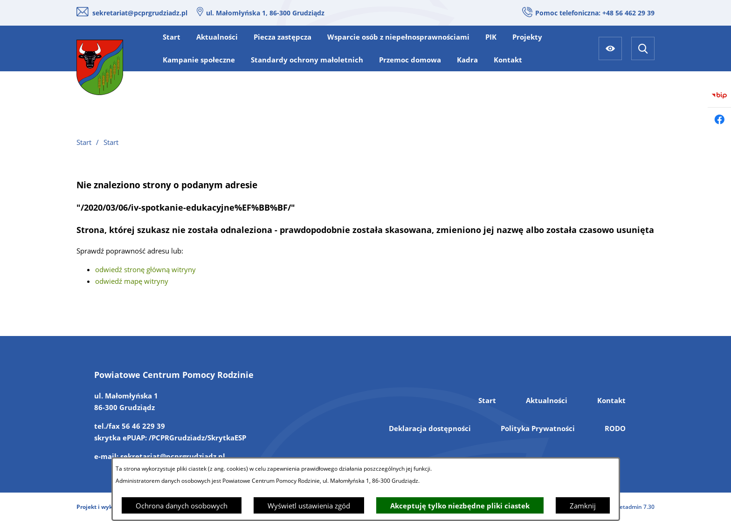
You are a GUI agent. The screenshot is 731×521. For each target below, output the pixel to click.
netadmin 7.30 (635, 507)
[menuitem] (171, 36)
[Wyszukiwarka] (643, 48)
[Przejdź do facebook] (719, 119)
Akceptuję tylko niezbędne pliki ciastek (460, 505)
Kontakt (611, 400)
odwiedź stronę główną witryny (145, 269)
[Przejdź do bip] (719, 95)
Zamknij (583, 505)
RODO (615, 428)
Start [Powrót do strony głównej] (83, 142)
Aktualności (546, 400)
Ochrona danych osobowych (182, 505)
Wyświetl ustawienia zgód (309, 505)
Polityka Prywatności (538, 428)
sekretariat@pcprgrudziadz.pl (139, 12)
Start (487, 400)
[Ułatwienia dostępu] (610, 48)
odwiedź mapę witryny (131, 281)
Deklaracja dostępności (430, 428)
